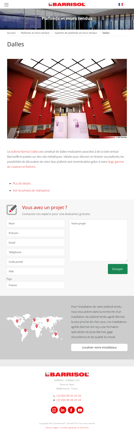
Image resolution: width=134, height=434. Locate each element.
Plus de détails (22, 183)
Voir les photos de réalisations (31, 190)
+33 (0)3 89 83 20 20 (68, 395)
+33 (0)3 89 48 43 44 (68, 400)
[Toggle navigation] (6, 4)
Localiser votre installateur (99, 347)
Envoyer (117, 269)
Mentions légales (52, 427)
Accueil (11, 32)
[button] (122, 4)
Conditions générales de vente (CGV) (74, 427)
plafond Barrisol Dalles (25, 151)
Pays (9, 279)
